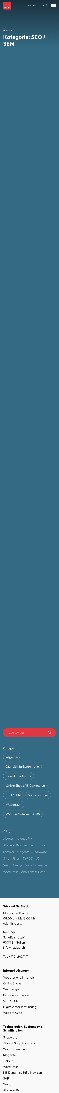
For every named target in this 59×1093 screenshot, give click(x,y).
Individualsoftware (18, 584)
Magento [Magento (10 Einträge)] (23, 659)
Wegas (8, 892)
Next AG (14, 1077)
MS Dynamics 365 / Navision (22, 880)
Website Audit (12, 820)
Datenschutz (12, 942)
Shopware (10, 845)
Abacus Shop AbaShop (19, 851)
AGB (6, 930)
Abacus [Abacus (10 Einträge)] (8, 646)
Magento (9, 863)
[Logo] (7, 5)
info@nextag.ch (14, 755)
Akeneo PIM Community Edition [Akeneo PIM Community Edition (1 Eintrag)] (24, 653)
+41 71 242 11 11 (18, 764)
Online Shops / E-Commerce (25, 593)
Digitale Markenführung (22, 574)
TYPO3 (8, 869)
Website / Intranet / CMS (23, 622)
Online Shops (12, 791)
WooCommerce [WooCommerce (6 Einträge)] (36, 673)
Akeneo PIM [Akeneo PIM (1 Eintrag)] (25, 646)
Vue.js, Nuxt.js (12, 910)
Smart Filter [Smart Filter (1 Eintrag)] (11, 666)
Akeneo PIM (11, 898)
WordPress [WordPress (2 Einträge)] (10, 679)
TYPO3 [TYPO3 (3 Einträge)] (28, 666)
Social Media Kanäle (17, 963)
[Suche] (49, 540)
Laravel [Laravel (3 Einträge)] (8, 659)
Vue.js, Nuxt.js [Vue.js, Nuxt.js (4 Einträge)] (12, 673)
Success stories (38, 603)
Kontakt (32, 5)
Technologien (17, 1060)
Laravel (8, 904)
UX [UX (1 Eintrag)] (38, 666)
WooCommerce (14, 857)
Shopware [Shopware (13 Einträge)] (40, 659)
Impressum (10, 936)
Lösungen (15, 1052)
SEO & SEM (11, 809)
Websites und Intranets (18, 785)
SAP (6, 886)
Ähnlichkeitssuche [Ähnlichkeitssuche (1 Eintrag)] (33, 679)
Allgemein (13, 565)
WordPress (10, 874)
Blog (11, 1085)
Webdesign (13, 612)
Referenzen (16, 1068)
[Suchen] (45, 5)
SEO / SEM (13, 603)
